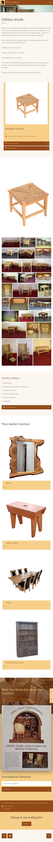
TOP (48, 835)
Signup (26, 823)
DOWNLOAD (26, 789)
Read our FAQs (26, 148)
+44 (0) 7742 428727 (7, 806)
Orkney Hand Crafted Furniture (9, 2)
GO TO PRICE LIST (26, 143)
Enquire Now (6, 809)
